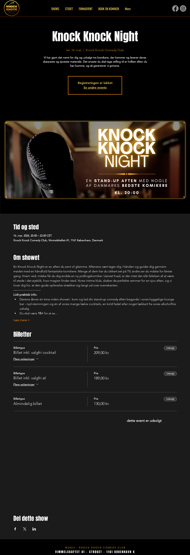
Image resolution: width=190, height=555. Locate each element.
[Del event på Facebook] (15, 529)
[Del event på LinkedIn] (34, 529)
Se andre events (95, 87)
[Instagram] (183, 8)
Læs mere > (21, 320)
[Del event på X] (25, 529)
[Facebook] (175, 8)
